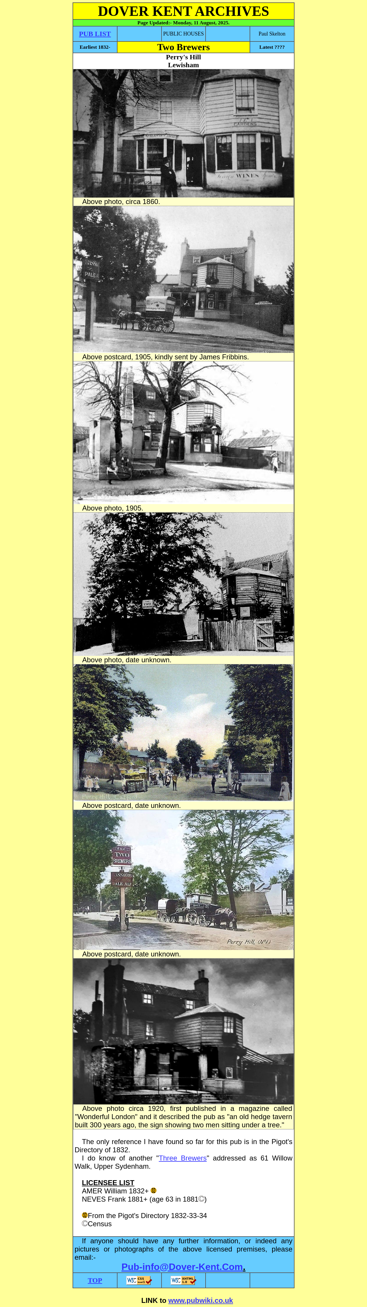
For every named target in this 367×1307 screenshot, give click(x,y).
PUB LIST (95, 34)
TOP (95, 1280)
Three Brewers (183, 1158)
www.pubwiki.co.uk (200, 1300)
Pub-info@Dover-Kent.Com (182, 1266)
